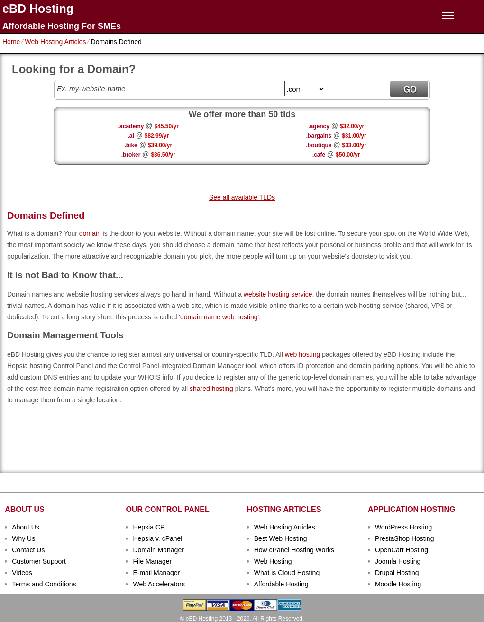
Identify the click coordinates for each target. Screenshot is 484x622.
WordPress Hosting (403, 527)
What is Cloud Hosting (287, 572)
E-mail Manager (156, 572)
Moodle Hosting (398, 584)
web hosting (302, 354)
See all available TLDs (242, 197)
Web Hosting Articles (55, 42)
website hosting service (278, 294)
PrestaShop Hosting (404, 538)
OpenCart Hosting (401, 550)
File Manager (152, 561)
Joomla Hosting (398, 561)
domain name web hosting (218, 317)
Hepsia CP (148, 527)
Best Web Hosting (280, 538)
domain (90, 233)
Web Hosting (273, 561)
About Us (25, 527)
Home (11, 42)
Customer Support (39, 561)
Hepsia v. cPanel (157, 538)
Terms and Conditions (44, 584)
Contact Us (28, 550)
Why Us (23, 538)
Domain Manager (158, 550)
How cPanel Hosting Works (294, 550)
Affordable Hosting (281, 584)
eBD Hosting (37, 8)
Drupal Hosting (397, 572)
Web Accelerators (158, 584)
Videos (22, 572)
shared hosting (211, 388)
